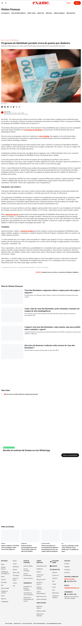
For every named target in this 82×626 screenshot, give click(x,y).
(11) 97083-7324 (71, 594)
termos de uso (17, 623)
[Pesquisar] (6, 3)
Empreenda (55, 593)
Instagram (67, 569)
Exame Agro (16, 572)
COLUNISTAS (4, 601)
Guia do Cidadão (28, 566)
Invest (7, 40)
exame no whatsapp (8, 447)
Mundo (15, 561)
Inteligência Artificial (4, 592)
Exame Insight (5, 588)
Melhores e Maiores (40, 607)
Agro (53, 590)
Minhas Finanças (10, 9)
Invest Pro (40, 13)
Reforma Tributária (39, 588)
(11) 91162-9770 (71, 581)
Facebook (67, 572)
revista (54, 566)
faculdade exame (55, 561)
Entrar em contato (69, 579)
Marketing (15, 566)
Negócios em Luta (41, 596)
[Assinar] (69, 3)
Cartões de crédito (42, 267)
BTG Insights (5, 13)
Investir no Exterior (40, 583)
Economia (4, 582)
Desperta (54, 578)
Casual (15, 564)
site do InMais (44, 136)
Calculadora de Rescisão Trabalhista (28, 588)
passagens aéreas (12, 214)
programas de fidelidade (33, 130)
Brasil (2, 576)
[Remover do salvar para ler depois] (19, 107)
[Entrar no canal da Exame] (70, 455)
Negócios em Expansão (40, 614)
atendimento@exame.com (71, 588)
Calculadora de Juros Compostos (28, 593)
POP (14, 586)
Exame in (54, 572)
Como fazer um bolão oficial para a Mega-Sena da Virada (21, 394)
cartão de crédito (27, 231)
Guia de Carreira (28, 578)
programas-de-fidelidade (26, 267)
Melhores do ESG (41, 611)
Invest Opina (31, 13)
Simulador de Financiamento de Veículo (29, 599)
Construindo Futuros (40, 575)
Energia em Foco (41, 579)
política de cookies (27, 623)
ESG (2, 585)
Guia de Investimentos (18, 13)
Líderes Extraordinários (41, 592)
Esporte (15, 569)
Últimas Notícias (3, 568)
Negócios (3, 599)
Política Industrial (41, 599)
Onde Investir (70, 13)
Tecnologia (16, 575)
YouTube (66, 564)
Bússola (39, 572)
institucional (9, 623)
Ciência (15, 583)
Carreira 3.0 (55, 575)
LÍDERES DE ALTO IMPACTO (5, 572)
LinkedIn (66, 566)
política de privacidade (39, 623)
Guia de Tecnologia (27, 570)
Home (2, 40)
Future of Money (15, 579)
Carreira (3, 579)
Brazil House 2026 (42, 566)
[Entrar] (77, 3)
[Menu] (2, 3)
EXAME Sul (40, 569)
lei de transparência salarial (53, 623)
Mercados (49, 13)
